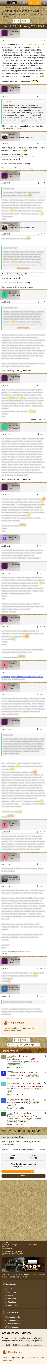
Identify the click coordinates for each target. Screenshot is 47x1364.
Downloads (11, 1299)
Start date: (26, 14)
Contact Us (7, 1252)
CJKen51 (10, 1089)
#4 (41, 183)
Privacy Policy (8, 1254)
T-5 (12, 47)
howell (30, 1089)
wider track (11, 1105)
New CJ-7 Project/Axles (22, 1100)
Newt (8, 1062)
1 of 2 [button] (16, 21)
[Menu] (4, 2)
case (31, 1119)
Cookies (6, 1243)
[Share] (41, 40)
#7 (41, 386)
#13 (41, 672)
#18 (41, 886)
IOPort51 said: (8, 189)
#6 (41, 302)
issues (41, 1089)
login (23, 1357)
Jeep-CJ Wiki (12, 1305)
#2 (41, 96)
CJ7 (24, 45)
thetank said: (8, 735)
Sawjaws (10, 1119)
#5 (41, 234)
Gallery (10, 1295)
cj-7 (31, 1102)
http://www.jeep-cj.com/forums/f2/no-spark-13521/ (22, 677)
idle (36, 1089)
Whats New (11, 1292)
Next (25, 21)
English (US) (8, 1249)
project (36, 1102)
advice (26, 1119)
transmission (35, 1062)
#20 (41, 996)
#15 (41, 729)
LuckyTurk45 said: (10, 101)
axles (26, 1102)
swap (27, 1062)
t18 (37, 1075)
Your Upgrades (13, 1327)
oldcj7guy (10, 1102)
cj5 (22, 1062)
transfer (38, 1119)
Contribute (23, 1176)
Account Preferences (15, 1321)
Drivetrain (14, 1062)
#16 (41, 832)
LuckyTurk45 (9, 14)
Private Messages (14, 1324)
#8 (41, 434)
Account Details (13, 1317)
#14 (41, 694)
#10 (41, 546)
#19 (41, 968)
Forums (10, 1289)
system (10, 1092)
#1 (44, 40)
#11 (41, 573)
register (14, 1357)
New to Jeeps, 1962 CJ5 (25, 1072)
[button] (23, 121)
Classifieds (11, 1302)
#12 (41, 627)
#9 (41, 494)
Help (20, 1254)
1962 (28, 1075)
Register (15, 1245)
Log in (5, 1245)
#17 (41, 864)
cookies (19, 1338)
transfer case (12, 1121)
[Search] (43, 2)
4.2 (25, 1089)
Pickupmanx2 (11, 1075)
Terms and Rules (22, 1252)
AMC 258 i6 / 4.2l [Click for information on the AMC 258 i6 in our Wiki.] (36, 45)
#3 (41, 143)
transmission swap (14, 1064)
